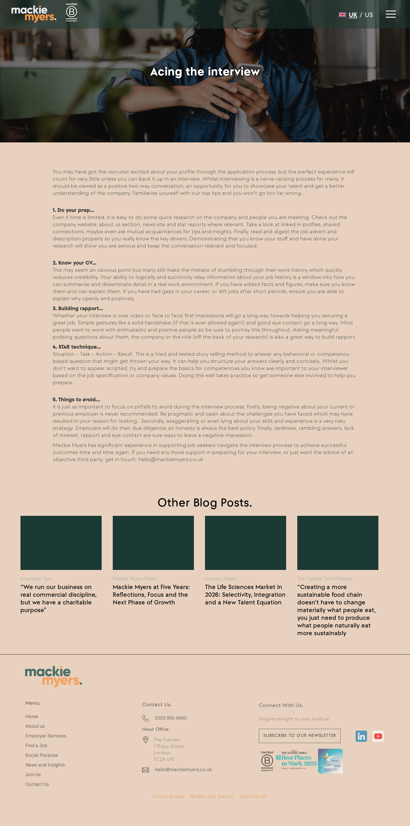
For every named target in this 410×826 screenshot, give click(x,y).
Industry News (220, 578)
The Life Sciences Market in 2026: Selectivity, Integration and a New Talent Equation (245, 594)
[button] (390, 12)
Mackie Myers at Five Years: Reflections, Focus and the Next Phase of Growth (151, 594)
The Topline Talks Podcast (324, 578)
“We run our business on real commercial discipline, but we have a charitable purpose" (58, 598)
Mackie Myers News (135, 578)
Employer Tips (35, 578)
